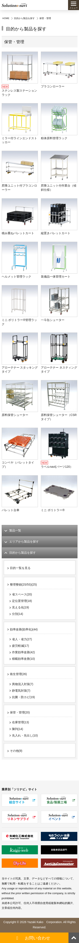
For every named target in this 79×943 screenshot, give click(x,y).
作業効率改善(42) (23, 652)
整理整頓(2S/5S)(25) (23, 584)
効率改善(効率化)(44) (24, 629)
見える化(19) (20, 607)
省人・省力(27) (22, 639)
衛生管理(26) (18, 674)
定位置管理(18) (22, 601)
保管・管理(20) (20, 712)
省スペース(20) (22, 594)
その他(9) (16, 750)
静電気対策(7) (21, 690)
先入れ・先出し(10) (25, 735)
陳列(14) (17, 729)
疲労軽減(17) (20, 645)
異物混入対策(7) (22, 684)
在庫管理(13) (20, 722)
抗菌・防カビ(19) (23, 697)
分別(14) (17, 614)
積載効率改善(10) (23, 658)
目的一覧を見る (20, 568)
